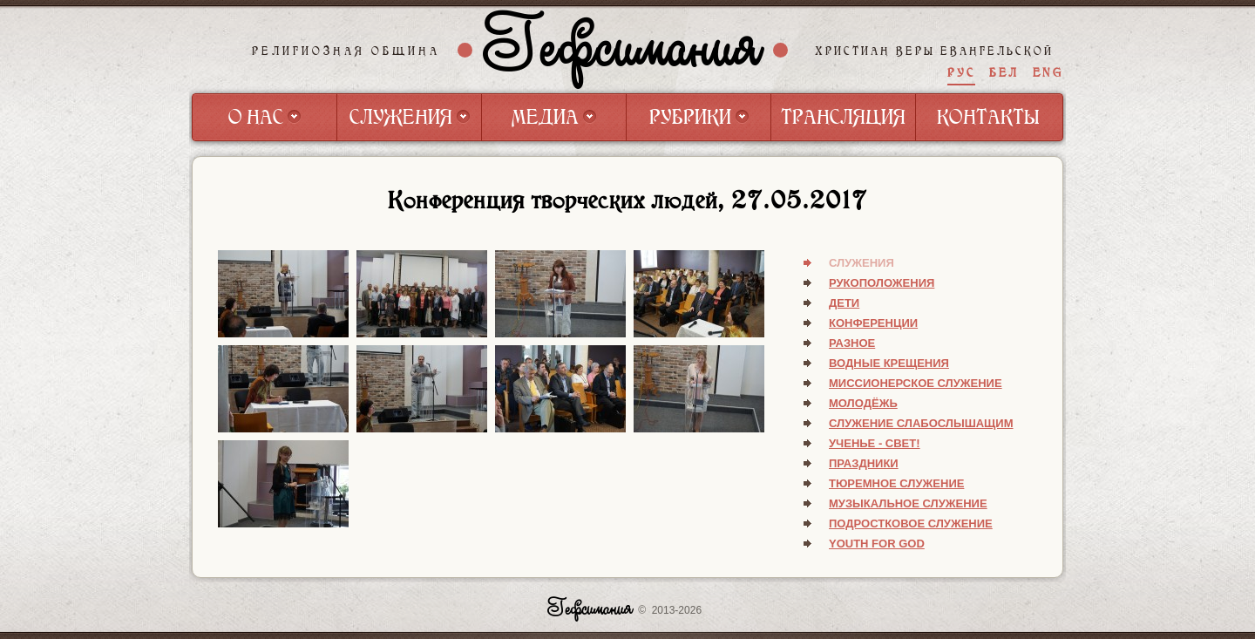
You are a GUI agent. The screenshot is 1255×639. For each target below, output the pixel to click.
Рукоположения (881, 282)
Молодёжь (863, 403)
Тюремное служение (896, 483)
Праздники (864, 463)
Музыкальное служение (908, 503)
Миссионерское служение (915, 383)
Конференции (873, 323)
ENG (1048, 72)
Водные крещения (889, 363)
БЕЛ (1004, 72)
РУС (961, 72)
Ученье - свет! (874, 443)
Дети (844, 302)
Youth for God (877, 543)
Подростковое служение (911, 523)
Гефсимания (623, 49)
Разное (852, 343)
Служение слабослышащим (921, 423)
